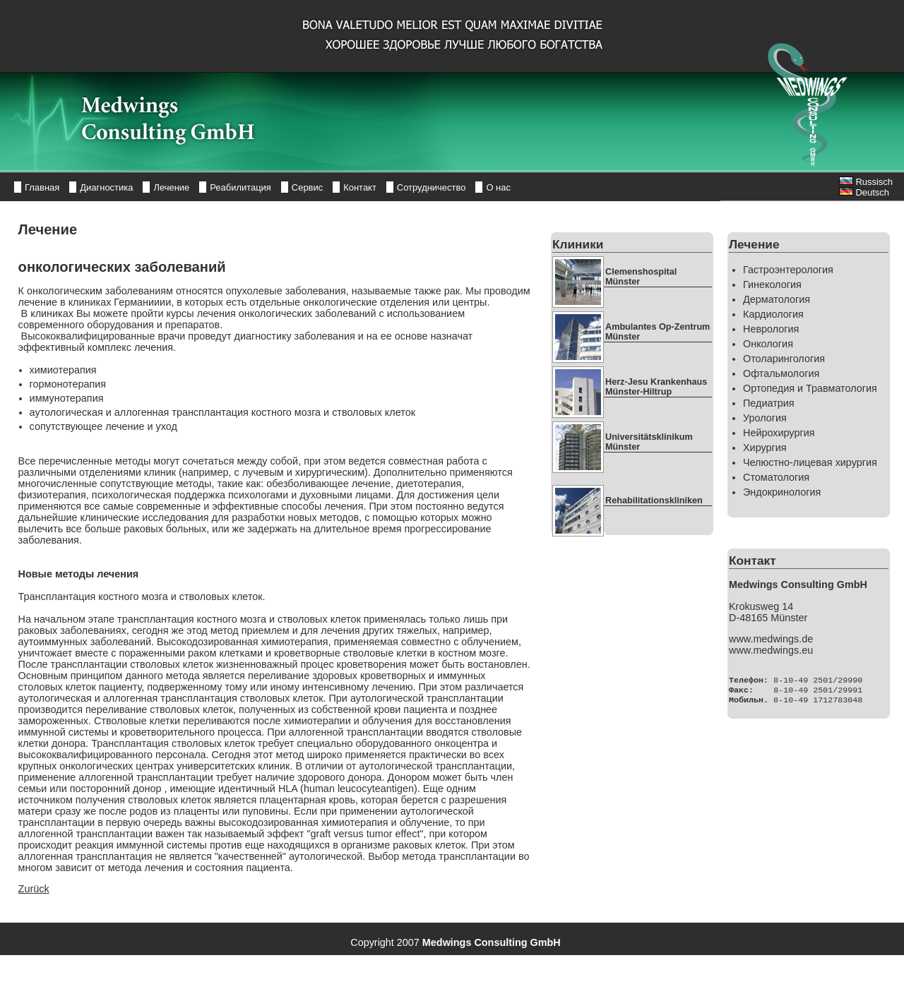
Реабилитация (240, 187)
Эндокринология (782, 492)
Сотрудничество (431, 187)
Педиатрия (769, 403)
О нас (498, 187)
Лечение (171, 187)
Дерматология (776, 299)
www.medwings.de (771, 639)
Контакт (359, 187)
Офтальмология (781, 373)
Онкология (768, 343)
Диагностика (106, 187)
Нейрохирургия (778, 432)
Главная (42, 187)
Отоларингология (784, 358)
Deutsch (864, 192)
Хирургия (765, 447)
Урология (765, 418)
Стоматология (776, 477)
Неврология (771, 329)
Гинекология (772, 284)
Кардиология (773, 314)
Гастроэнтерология (788, 269)
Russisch (866, 181)
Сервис (307, 187)
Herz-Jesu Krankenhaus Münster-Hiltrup (656, 387)
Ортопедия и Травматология (810, 388)
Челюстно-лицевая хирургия (810, 462)
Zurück (33, 888)
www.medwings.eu (771, 650)
